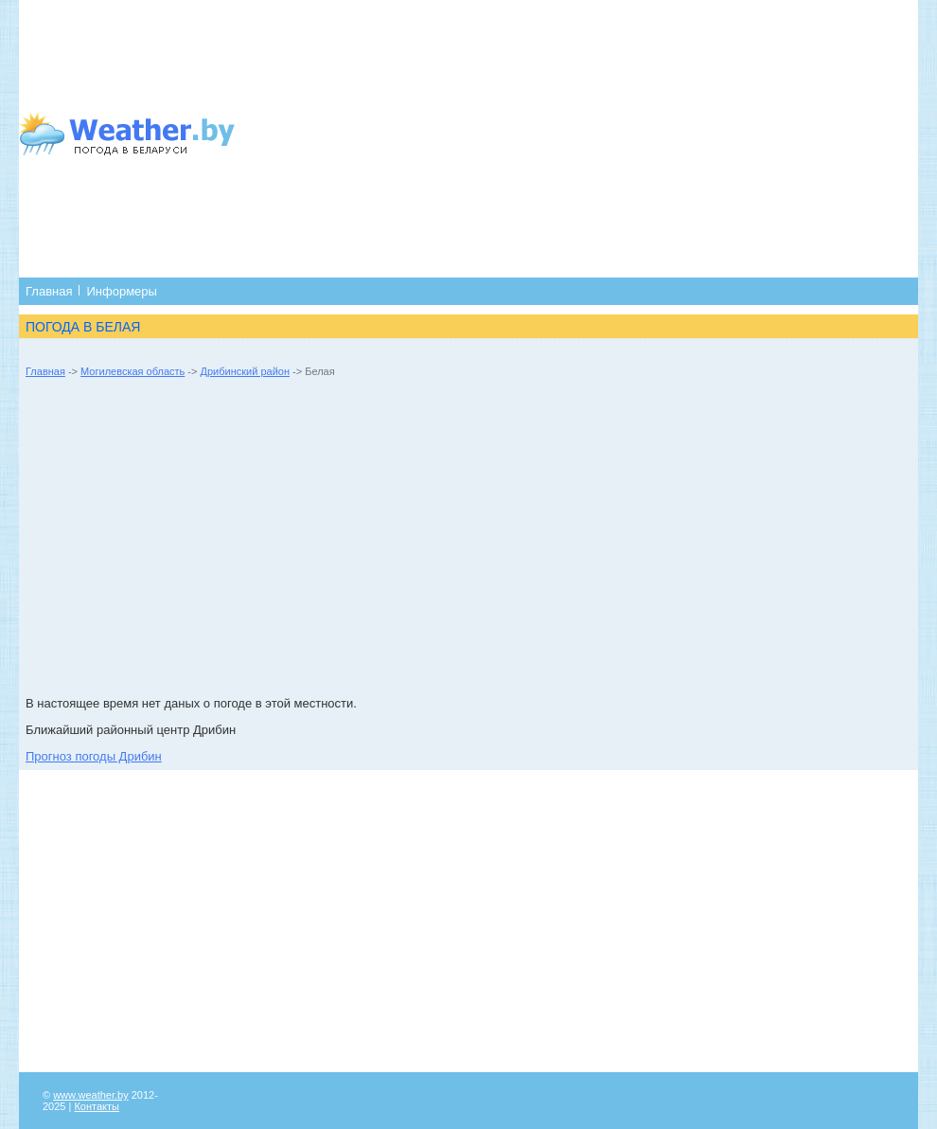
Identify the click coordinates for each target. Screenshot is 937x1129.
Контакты (96, 1106)
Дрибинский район (245, 371)
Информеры (121, 291)
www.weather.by (90, 1095)
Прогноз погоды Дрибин (94, 756)
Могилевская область (132, 371)
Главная (49, 291)
